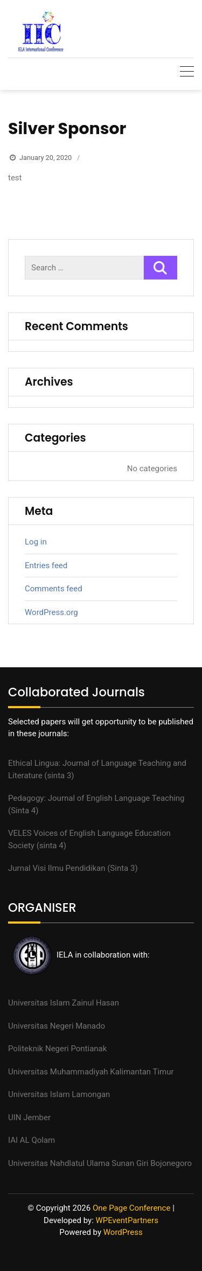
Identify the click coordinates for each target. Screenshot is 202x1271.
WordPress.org (51, 612)
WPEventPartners (127, 1220)
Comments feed (53, 588)
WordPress (123, 1232)
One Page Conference (132, 1208)
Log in (36, 542)
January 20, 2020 (45, 157)
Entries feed (46, 565)
